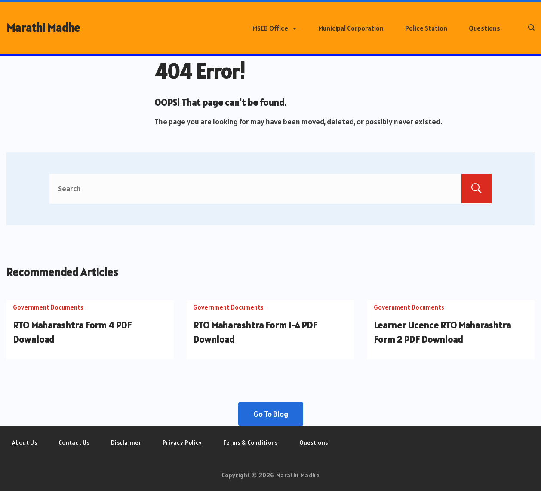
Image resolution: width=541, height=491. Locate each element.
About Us (24, 442)
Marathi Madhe (43, 27)
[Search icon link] (529, 28)
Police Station (426, 28)
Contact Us (73, 442)
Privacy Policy (182, 442)
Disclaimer (126, 442)
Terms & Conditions (250, 442)
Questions (484, 28)
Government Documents (48, 307)
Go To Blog (270, 414)
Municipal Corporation (351, 28)
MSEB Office (274, 28)
